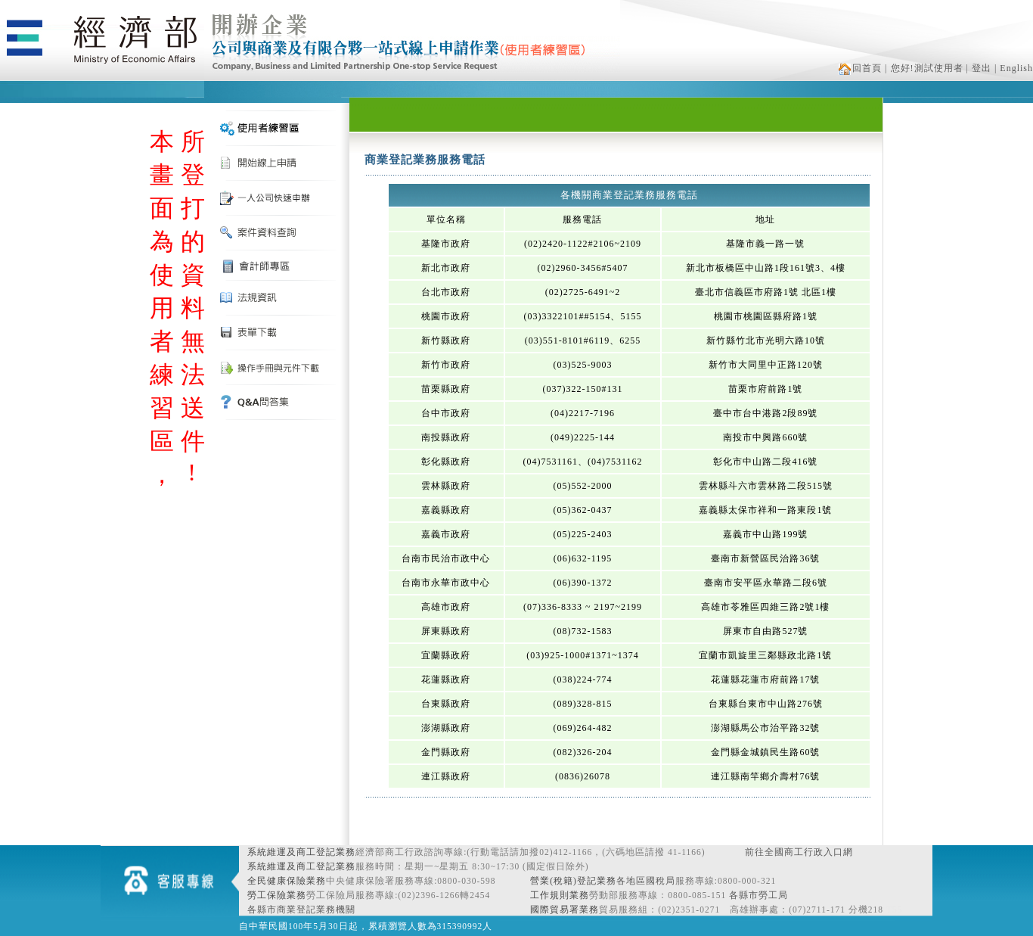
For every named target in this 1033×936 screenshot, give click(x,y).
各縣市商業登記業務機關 (301, 909)
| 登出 (978, 68)
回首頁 (860, 68)
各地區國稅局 (645, 880)
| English (1013, 68)
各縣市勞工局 (758, 895)
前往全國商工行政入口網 (799, 852)
